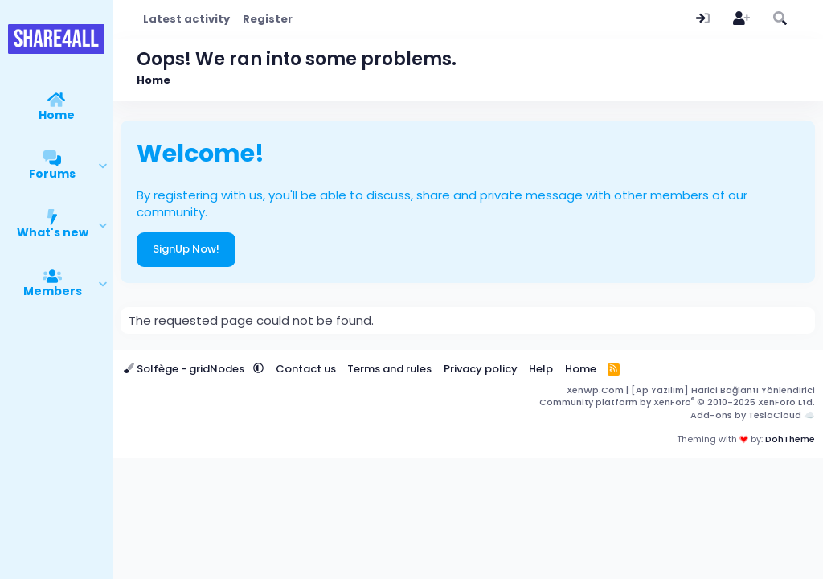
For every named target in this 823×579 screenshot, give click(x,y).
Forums (52, 174)
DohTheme (790, 439)
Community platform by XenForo (677, 402)
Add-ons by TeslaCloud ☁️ (752, 415)
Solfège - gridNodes (185, 368)
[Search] (779, 19)
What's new (52, 232)
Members (52, 291)
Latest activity (186, 19)
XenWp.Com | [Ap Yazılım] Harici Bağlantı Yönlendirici (691, 390)
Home (57, 115)
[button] (103, 166)
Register (268, 19)
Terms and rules (389, 368)
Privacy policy (481, 368)
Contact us (306, 368)
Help (541, 368)
